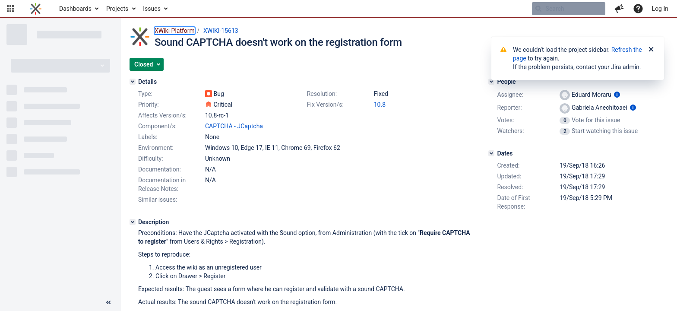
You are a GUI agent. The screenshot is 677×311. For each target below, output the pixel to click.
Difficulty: (150, 158)
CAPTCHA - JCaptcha (234, 126)
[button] (10, 8)
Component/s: (157, 126)
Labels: (147, 136)
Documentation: (159, 169)
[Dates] (491, 153)
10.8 (380, 104)
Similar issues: (157, 199)
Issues (152, 8)
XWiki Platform (175, 30)
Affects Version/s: (162, 115)
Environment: (156, 147)
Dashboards (75, 8)
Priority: (148, 104)
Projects (117, 8)
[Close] (651, 49)
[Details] (133, 82)
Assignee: (510, 94)
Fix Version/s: (325, 104)
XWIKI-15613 (220, 30)
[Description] (133, 222)
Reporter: (509, 107)
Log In (660, 8)
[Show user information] (617, 94)
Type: (145, 93)
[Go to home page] (35, 8)
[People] (491, 82)
